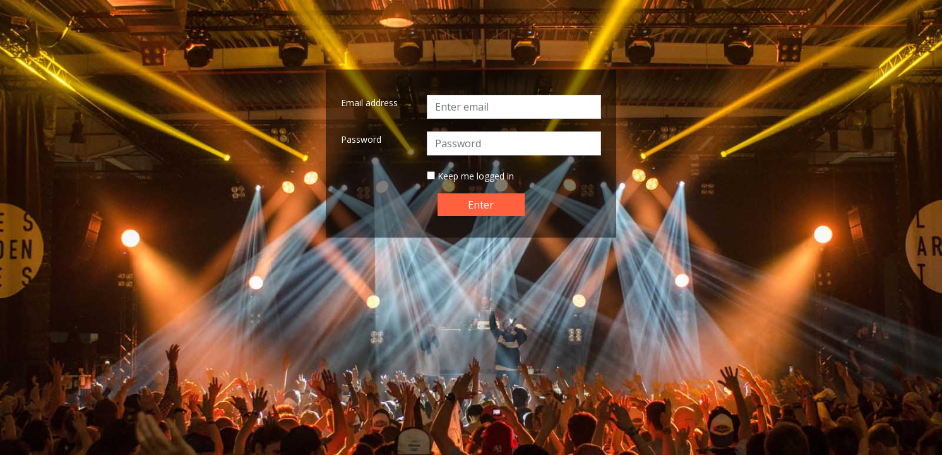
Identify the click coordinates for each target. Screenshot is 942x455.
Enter (481, 205)
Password (361, 139)
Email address (369, 103)
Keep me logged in (476, 176)
